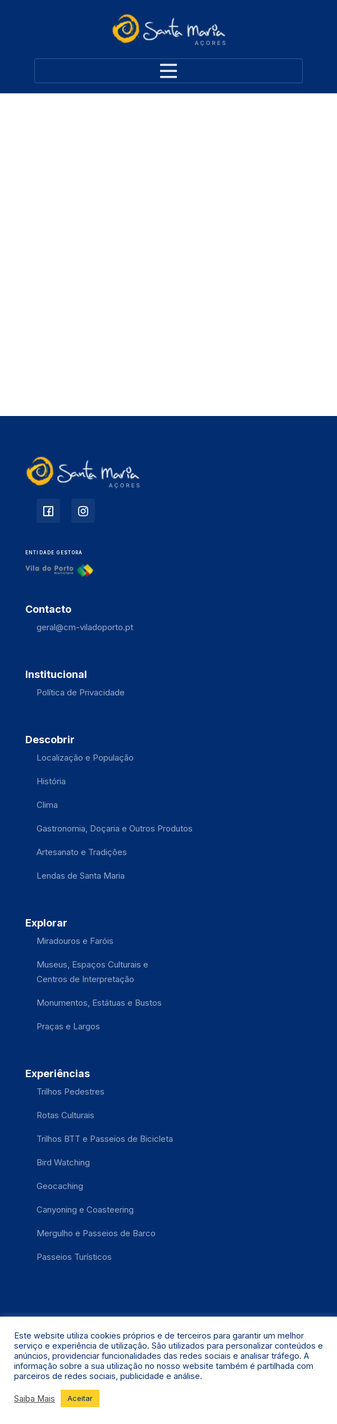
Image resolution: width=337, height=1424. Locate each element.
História (51, 781)
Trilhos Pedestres (70, 1091)
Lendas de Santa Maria (81, 875)
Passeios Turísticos (74, 1256)
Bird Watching (63, 1162)
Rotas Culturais (65, 1115)
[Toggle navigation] (168, 70)
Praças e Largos (68, 1026)
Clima (47, 804)
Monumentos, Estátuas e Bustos (99, 1002)
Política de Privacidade (81, 692)
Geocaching (60, 1186)
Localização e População (85, 757)
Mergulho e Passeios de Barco (96, 1233)
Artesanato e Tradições (82, 852)
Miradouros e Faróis (75, 940)
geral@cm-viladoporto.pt (85, 627)
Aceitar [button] (80, 1398)
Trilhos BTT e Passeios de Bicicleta (105, 1138)
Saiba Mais (34, 1399)
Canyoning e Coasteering (85, 1209)
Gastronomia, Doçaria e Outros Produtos (115, 828)
